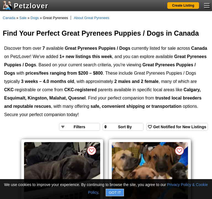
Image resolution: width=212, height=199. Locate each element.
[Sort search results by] (123, 126)
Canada (9, 18)
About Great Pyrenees (91, 18)
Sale (22, 18)
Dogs (35, 18)
